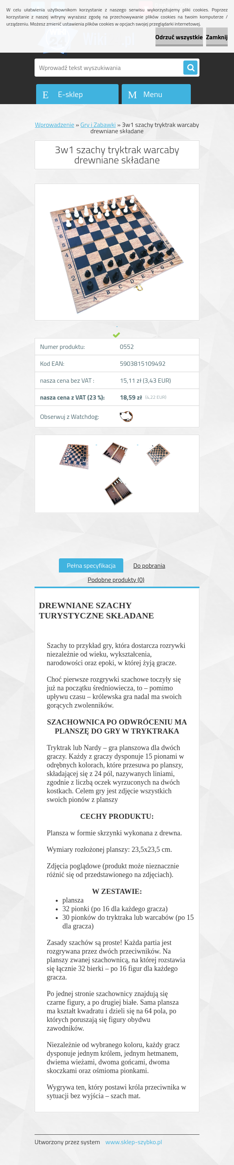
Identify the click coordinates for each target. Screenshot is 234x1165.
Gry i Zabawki (98, 124)
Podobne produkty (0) (116, 579)
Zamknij (217, 37)
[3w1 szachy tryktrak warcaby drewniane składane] (76, 442)
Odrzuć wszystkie (179, 37)
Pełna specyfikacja (91, 565)
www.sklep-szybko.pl (133, 1142)
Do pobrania (149, 565)
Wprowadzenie (54, 124)
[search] (190, 68)
